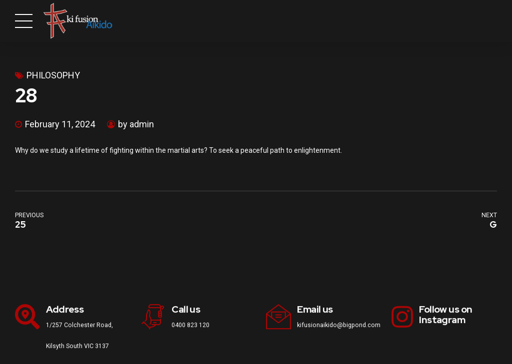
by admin (136, 124)
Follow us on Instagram (445, 314)
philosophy (53, 75)
